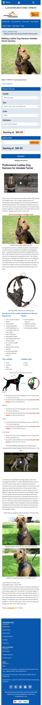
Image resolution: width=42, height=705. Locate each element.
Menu (6, 2)
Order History (6, 651)
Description (20, 156)
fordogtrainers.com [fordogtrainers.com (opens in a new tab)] (21, 696)
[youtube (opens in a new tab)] (25, 687)
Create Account (7, 658)
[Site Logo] (11, 14)
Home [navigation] (4, 31)
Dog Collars (25, 21)
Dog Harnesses (16, 21)
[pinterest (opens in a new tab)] (20, 687)
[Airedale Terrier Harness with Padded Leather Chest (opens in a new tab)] (21, 562)
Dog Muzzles (6, 21)
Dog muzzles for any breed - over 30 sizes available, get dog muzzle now (19, 675)
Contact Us (6, 643)
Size (4, 103)
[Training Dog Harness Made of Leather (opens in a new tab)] (21, 290)
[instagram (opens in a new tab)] (30, 687)
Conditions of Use (8, 636)
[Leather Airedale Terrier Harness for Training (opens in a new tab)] (21, 531)
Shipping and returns (20, 160)
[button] (21, 183)
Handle (6, 94)
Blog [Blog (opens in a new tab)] (22, 26)
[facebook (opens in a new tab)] (11, 687)
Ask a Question (7, 84)
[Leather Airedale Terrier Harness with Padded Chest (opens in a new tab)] (21, 229)
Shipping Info (6, 626)
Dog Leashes (35, 21)
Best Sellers (16, 26)
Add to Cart (34, 143)
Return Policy (6, 633)
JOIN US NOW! (6, 26)
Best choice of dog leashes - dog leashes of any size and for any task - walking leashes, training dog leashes (20, 670)
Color (5, 111)
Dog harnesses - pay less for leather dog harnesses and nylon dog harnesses (21, 680)
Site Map (5, 640)
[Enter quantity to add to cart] (16, 142)
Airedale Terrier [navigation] (12, 31)
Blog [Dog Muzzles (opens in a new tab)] (4, 666)
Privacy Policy (6, 630)
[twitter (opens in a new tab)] (15, 687)
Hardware (7, 120)
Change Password (8, 654)
